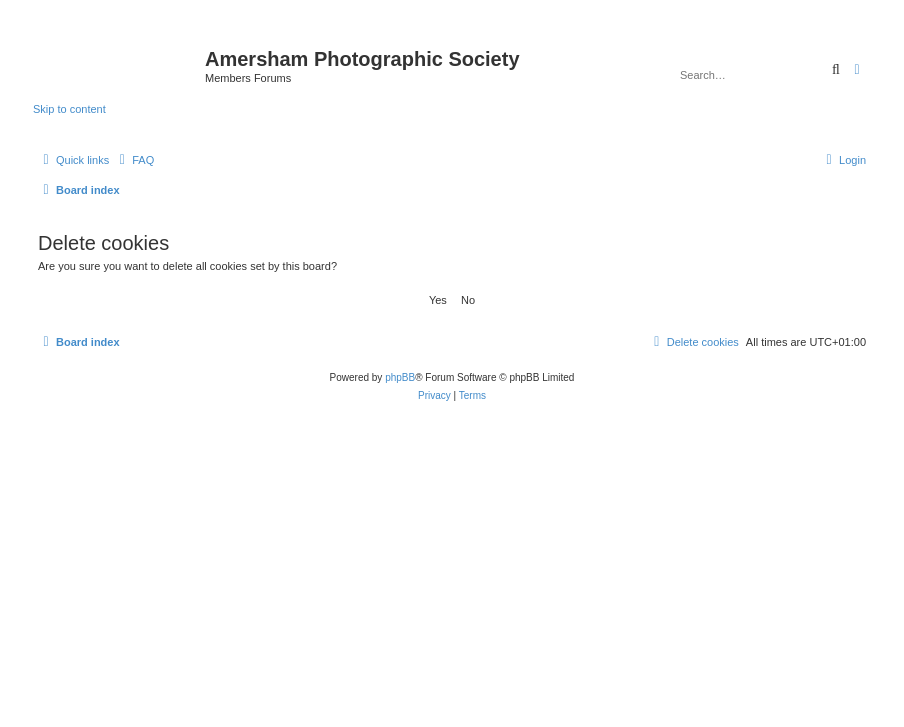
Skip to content (69, 109)
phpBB (400, 377)
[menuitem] (134, 160)
